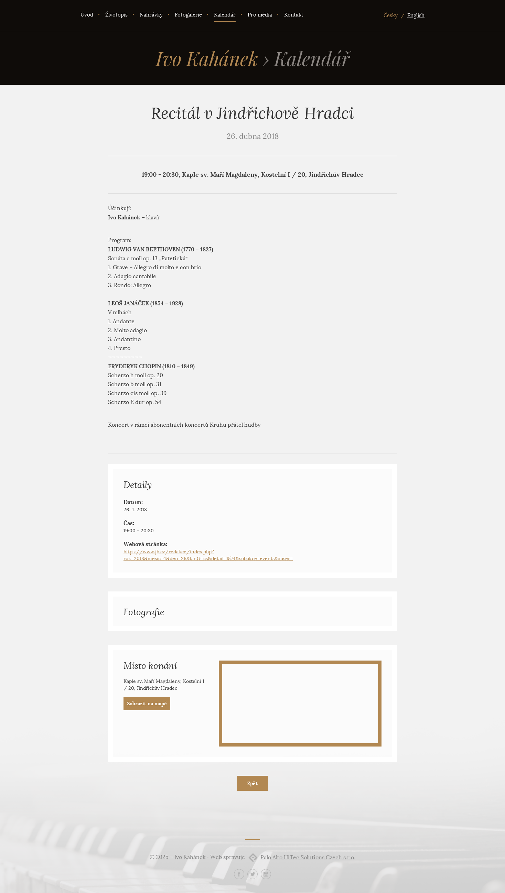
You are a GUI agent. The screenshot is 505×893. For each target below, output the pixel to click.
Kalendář (225, 15)
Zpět (252, 783)
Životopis (116, 15)
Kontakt (293, 15)
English (416, 15)
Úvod (86, 15)
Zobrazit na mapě (147, 703)
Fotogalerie (188, 15)
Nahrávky (151, 15)
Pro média (260, 15)
